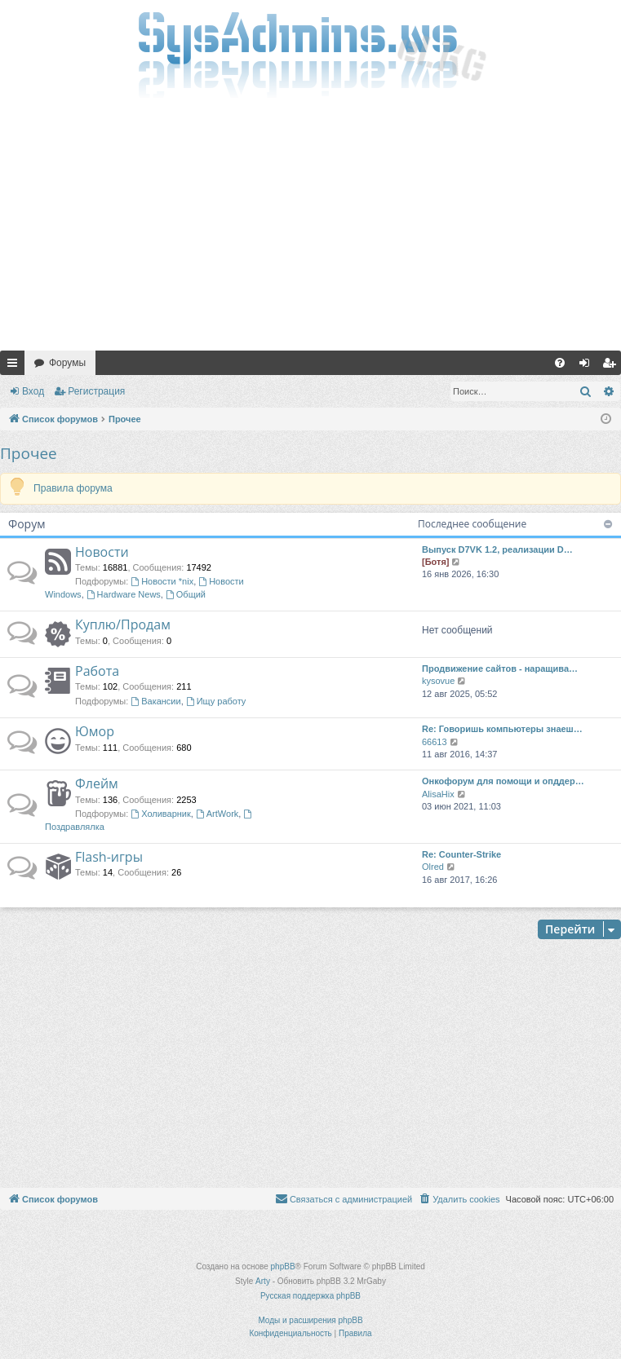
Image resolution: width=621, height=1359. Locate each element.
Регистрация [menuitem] (612, 366)
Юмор (94, 731)
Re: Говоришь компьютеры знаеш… (502, 729)
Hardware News (123, 594)
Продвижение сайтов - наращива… (500, 668)
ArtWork (217, 813)
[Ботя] (435, 562)
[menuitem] (560, 363)
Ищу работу (216, 701)
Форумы (67, 362)
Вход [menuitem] (588, 366)
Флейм (96, 783)
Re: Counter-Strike (461, 854)
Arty (262, 1281)
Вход (33, 391)
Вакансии (155, 701)
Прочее (28, 453)
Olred (433, 866)
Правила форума (73, 488)
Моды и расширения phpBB (310, 1320)
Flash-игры (109, 857)
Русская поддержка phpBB (310, 1295)
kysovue (438, 681)
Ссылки (15, 366)
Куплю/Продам (123, 624)
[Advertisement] (310, 228)
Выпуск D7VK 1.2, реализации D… (497, 549)
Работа (97, 671)
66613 (434, 742)
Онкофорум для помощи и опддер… (503, 781)
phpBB (283, 1266)
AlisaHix (438, 794)
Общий (186, 594)
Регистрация (96, 391)
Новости (102, 552)
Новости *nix (162, 581)
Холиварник (160, 813)
